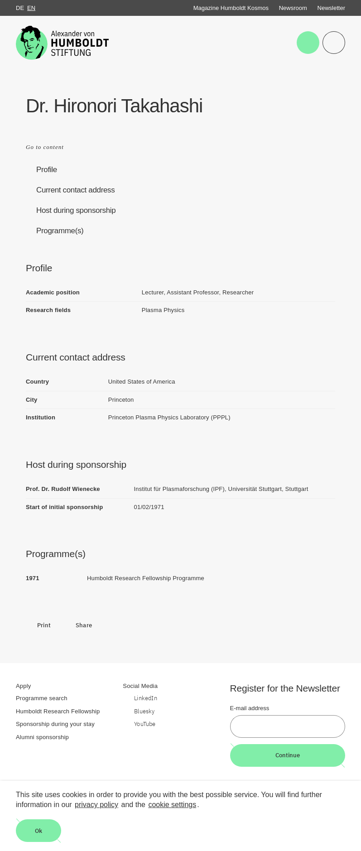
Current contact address (75, 190)
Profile (46, 169)
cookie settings (172, 804)
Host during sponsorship (76, 210)
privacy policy (96, 804)
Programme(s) (59, 230)
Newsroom (293, 8)
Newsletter (331, 8)
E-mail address (250, 708)
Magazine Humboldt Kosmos (231, 8)
